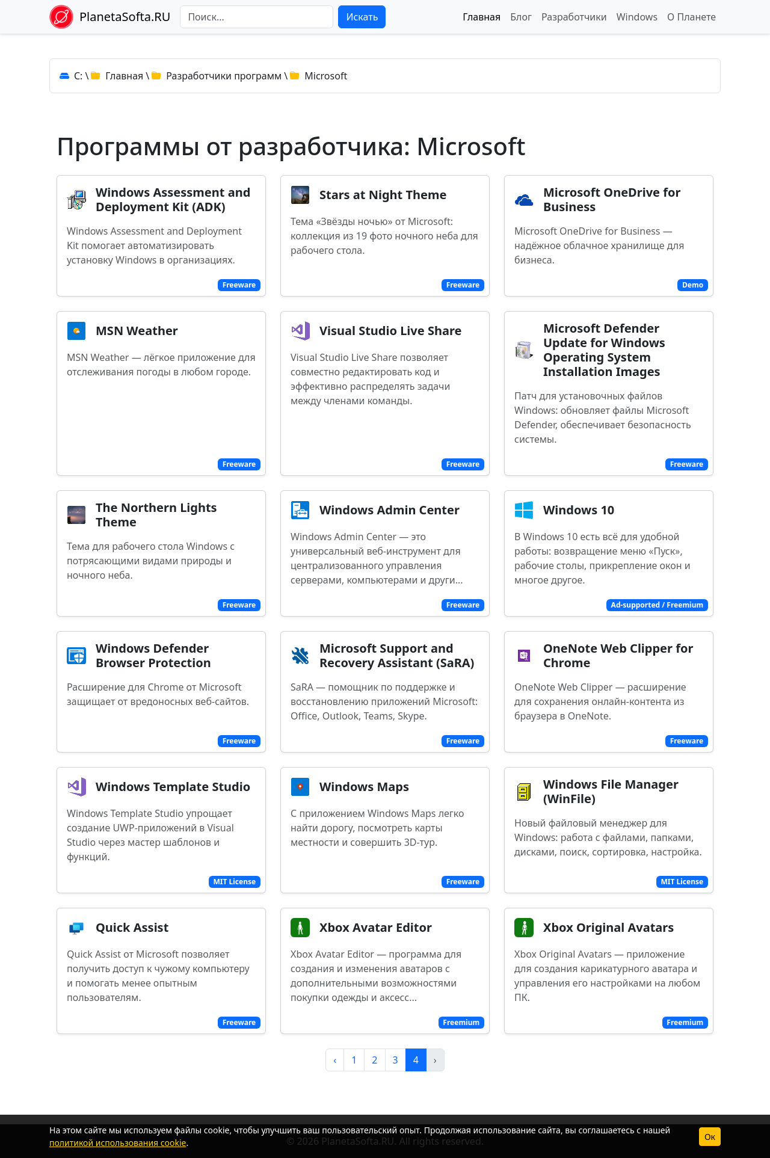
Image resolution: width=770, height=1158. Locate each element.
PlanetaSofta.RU (124, 16)
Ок (709, 1136)
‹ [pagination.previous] (334, 1060)
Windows (637, 16)
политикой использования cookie (117, 1142)
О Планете (691, 16)
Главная (481, 16)
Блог (521, 16)
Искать (362, 16)
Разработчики (574, 16)
